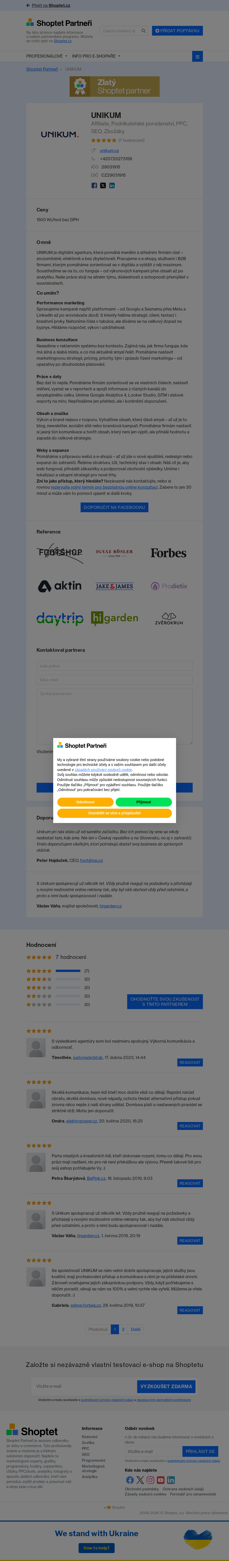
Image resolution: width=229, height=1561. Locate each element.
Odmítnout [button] (85, 802)
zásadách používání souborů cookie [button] (103, 770)
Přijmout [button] (143, 802)
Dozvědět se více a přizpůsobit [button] (115, 813)
